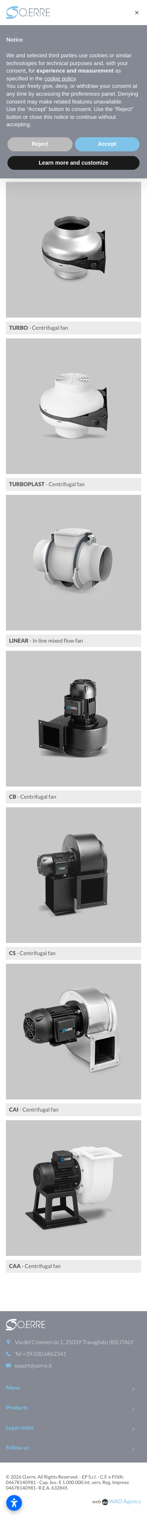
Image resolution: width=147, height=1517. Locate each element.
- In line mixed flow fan (46, 640)
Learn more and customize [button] (73, 163)
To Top (73, 1494)
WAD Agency (125, 1470)
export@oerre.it (33, 1334)
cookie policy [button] (59, 78)
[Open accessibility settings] (14, 1503)
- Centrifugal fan (38, 327)
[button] (137, 12)
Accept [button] (107, 144)
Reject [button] (40, 144)
